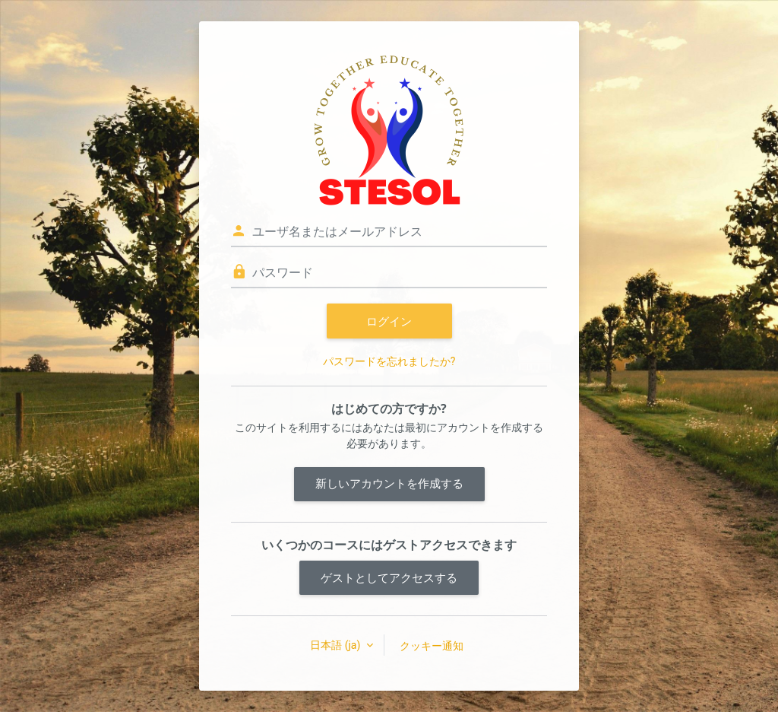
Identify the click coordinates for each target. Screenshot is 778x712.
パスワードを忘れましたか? (389, 361)
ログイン (389, 321)
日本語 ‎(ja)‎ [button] (336, 645)
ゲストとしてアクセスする (389, 577)
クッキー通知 (431, 645)
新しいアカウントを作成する (389, 484)
